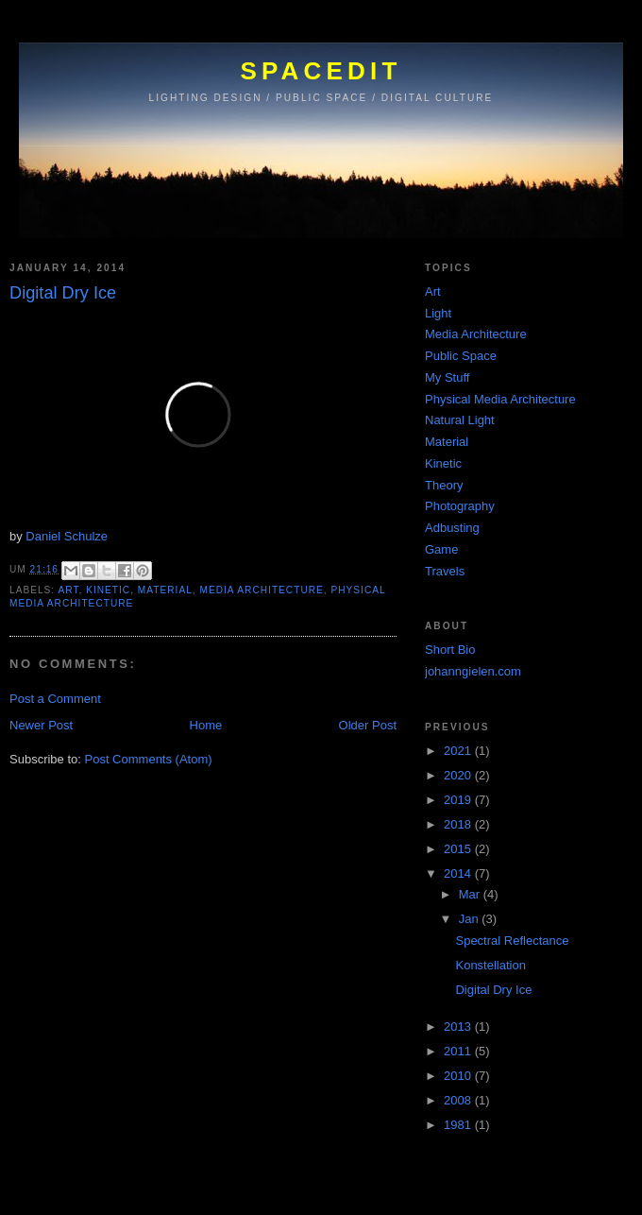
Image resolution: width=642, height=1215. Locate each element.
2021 (459, 751)
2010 (459, 1076)
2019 (459, 800)
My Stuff (447, 377)
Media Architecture (261, 590)
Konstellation (490, 965)
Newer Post (41, 725)
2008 (459, 1100)
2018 (459, 824)
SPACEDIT (320, 71)
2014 (459, 873)
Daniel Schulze (66, 536)
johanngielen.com (473, 671)
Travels (445, 571)
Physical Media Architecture (500, 399)
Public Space (461, 356)
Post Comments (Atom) (148, 759)
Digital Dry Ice (493, 990)
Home (206, 725)
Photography (460, 506)
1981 (459, 1125)
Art (68, 590)
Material (165, 590)
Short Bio (450, 649)
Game (441, 549)
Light (438, 313)
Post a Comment (55, 699)
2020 (459, 775)
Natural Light (460, 420)
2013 (459, 1026)
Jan (470, 919)
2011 (459, 1051)
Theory (444, 485)
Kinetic (108, 590)
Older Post (368, 725)
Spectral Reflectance (511, 940)
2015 (459, 849)
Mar (471, 894)
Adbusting (452, 528)
